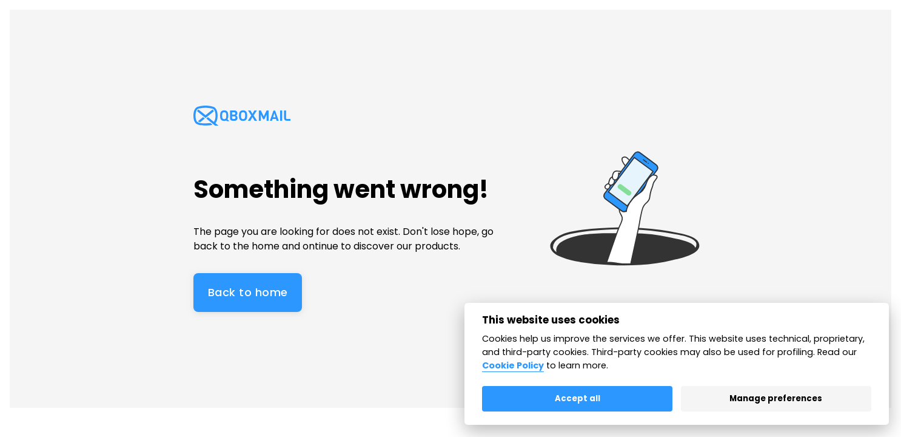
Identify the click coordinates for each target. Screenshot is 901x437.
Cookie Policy (513, 365)
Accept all (577, 398)
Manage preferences (775, 398)
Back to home (247, 292)
